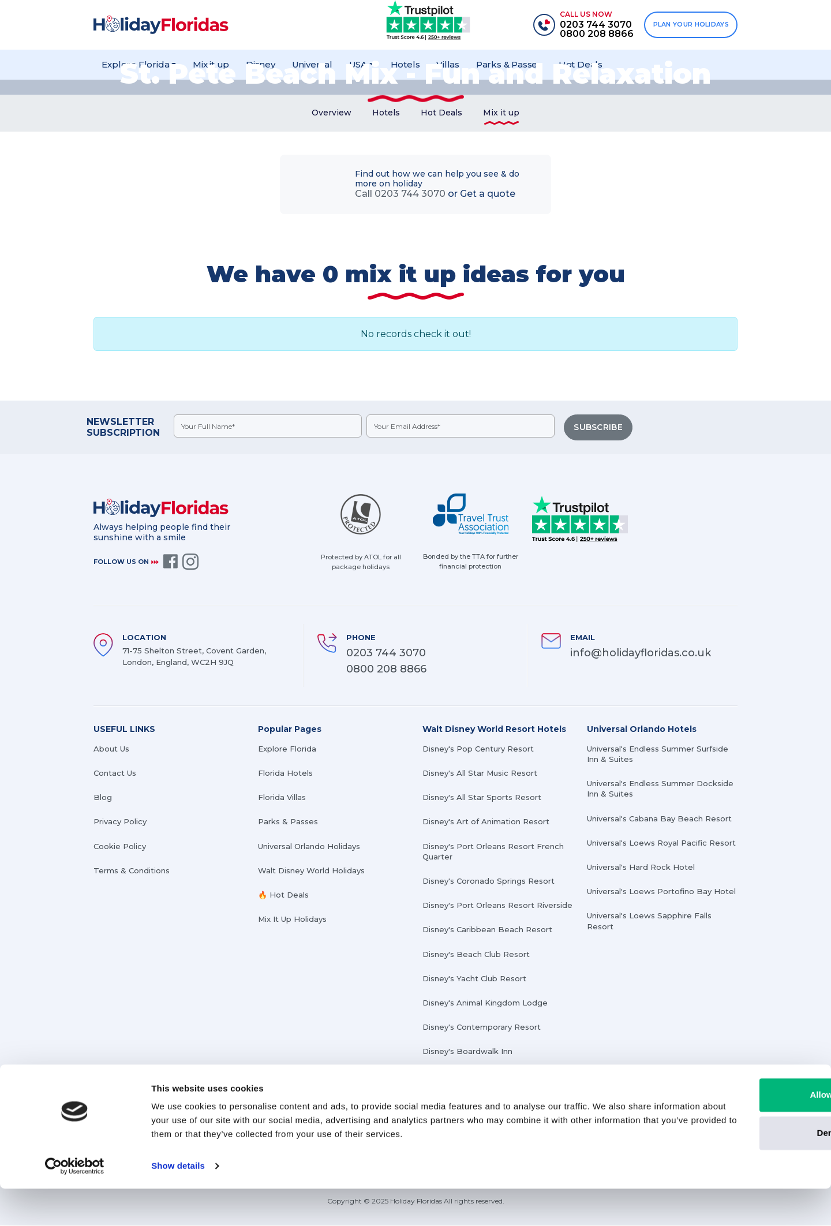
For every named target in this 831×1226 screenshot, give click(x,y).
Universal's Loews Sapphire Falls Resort (649, 922)
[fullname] (268, 429)
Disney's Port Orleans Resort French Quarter (493, 852)
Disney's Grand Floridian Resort (482, 1076)
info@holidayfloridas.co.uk (640, 653)
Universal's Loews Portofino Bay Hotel (661, 892)
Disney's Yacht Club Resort (474, 979)
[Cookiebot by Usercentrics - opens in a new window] (74, 1203)
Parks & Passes (288, 822)
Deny (735, 1170)
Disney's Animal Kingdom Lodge (485, 1003)
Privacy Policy (120, 822)
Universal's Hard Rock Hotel (641, 868)
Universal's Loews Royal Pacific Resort (661, 843)
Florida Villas (282, 798)
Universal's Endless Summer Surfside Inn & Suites (657, 755)
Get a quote (487, 197)
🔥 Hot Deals (283, 895)
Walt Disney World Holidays (311, 871)
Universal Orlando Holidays (309, 846)
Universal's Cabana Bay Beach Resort (659, 819)
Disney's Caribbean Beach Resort (487, 930)
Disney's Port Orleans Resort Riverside (497, 906)
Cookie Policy (119, 846)
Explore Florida (287, 749)
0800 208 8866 (386, 670)
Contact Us (114, 774)
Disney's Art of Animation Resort (485, 822)
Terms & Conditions (131, 871)
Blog (102, 798)
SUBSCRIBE (599, 430)
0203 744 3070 (386, 653)
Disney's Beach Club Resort (476, 954)
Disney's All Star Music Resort (479, 774)
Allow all (735, 1132)
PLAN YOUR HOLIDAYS (689, 25)
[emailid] (462, 429)
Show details (178, 1203)
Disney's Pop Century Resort (478, 749)
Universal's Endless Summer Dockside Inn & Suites (660, 789)
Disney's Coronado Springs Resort (488, 882)
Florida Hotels (285, 774)
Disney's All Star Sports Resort (481, 798)
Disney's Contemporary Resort (481, 1028)
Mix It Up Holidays (292, 920)
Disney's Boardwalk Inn (467, 1052)
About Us (111, 749)
